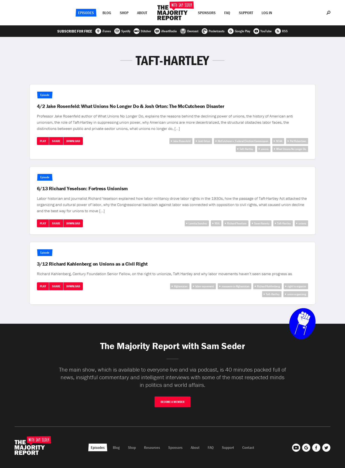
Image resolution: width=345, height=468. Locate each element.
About (142, 12)
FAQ (227, 12)
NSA (217, 223)
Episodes (86, 12)
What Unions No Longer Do (291, 149)
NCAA (279, 141)
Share (56, 141)
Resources (152, 447)
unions (265, 149)
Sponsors (207, 12)
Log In (267, 12)
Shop (124, 12)
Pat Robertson (298, 141)
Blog (107, 12)
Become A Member (172, 402)
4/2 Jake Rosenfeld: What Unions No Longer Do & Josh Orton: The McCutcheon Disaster (130, 106)
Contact (248, 447)
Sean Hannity (262, 223)
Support (246, 12)
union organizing (296, 294)
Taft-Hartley (246, 149)
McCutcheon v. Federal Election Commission (243, 141)
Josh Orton (204, 141)
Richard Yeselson (237, 223)
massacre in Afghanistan (235, 286)
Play (43, 141)
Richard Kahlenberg (268, 286)
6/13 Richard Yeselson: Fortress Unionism (82, 188)
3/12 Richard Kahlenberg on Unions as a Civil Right (92, 264)
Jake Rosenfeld (181, 141)
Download (73, 141)
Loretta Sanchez (198, 223)
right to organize (297, 286)
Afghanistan (181, 286)
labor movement (204, 286)
